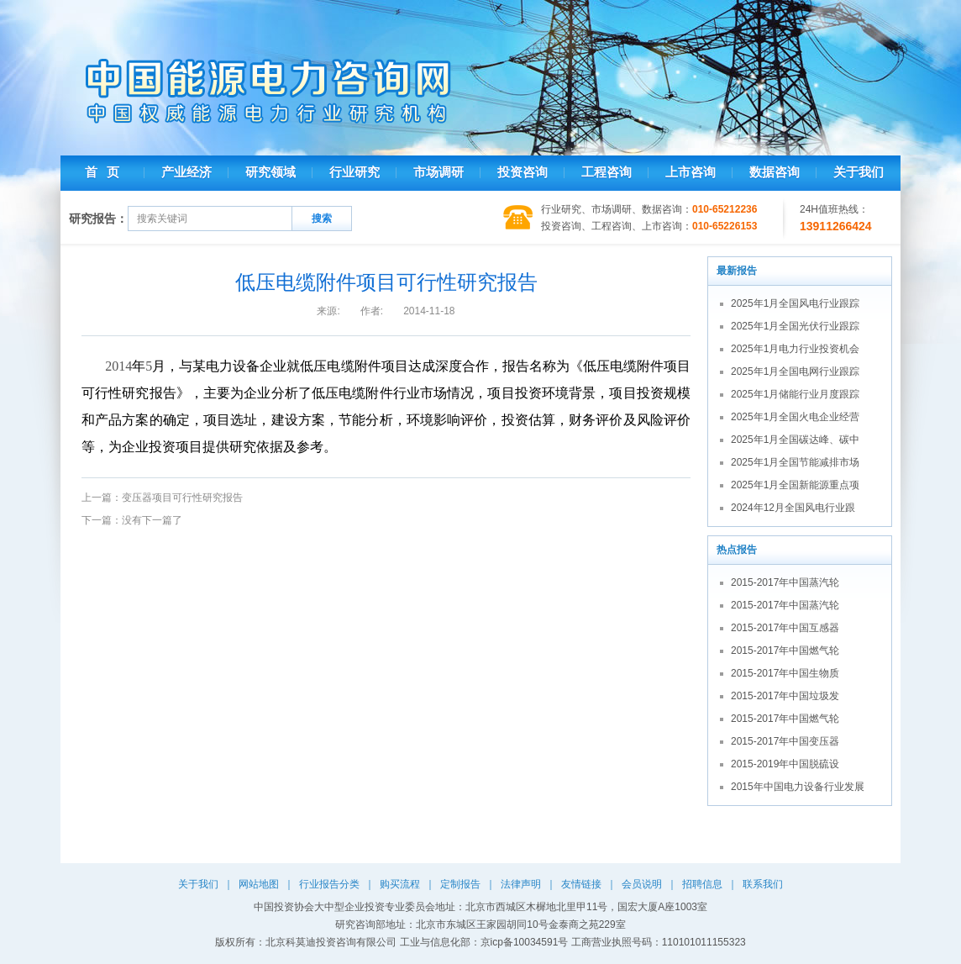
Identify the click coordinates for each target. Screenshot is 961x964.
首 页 (102, 172)
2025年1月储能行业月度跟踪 (795, 394)
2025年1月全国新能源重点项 (795, 485)
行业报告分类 (329, 884)
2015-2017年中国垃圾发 (785, 696)
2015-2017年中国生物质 (785, 673)
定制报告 (460, 884)
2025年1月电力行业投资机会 (795, 349)
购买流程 (400, 884)
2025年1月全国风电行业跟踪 (795, 303)
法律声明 (521, 884)
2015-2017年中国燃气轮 (785, 650)
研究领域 (270, 172)
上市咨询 (690, 172)
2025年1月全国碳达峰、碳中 (795, 439)
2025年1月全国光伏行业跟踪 (795, 326)
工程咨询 (606, 172)
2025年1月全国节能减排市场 (795, 462)
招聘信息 (702, 884)
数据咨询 (774, 172)
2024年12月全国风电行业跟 (793, 508)
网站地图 (259, 884)
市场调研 (438, 172)
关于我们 (858, 172)
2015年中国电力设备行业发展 (797, 787)
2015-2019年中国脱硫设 (785, 764)
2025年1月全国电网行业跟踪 (795, 371)
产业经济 (186, 172)
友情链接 (581, 884)
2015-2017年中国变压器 (785, 741)
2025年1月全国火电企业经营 (795, 417)
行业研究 (354, 172)
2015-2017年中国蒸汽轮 (785, 582)
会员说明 (642, 884)
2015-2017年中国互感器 (785, 628)
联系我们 (763, 884)
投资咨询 (522, 172)
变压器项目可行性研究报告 (182, 497)
